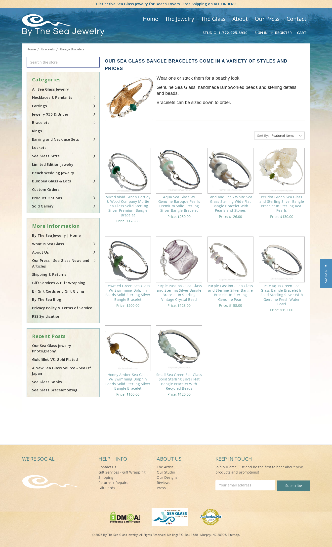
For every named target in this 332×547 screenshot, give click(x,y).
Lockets (39, 147)
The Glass (213, 18)
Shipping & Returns (49, 274)
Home (150, 18)
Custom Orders (46, 189)
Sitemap (233, 534)
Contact (296, 18)
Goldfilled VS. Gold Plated (55, 359)
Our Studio (166, 472)
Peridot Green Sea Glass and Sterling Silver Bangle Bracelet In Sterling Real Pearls (281, 204)
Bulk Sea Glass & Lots (64, 180)
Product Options (64, 197)
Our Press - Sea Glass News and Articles (64, 263)
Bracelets (64, 122)
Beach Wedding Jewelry (53, 172)
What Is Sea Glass (64, 243)
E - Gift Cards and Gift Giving (58, 291)
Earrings (64, 105)
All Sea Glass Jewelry (50, 89)
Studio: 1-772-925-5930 (225, 32)
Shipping (105, 477)
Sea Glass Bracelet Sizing (55, 389)
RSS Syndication (46, 316)
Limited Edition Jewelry (52, 164)
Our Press (267, 18)
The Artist (165, 467)
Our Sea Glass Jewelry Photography (51, 348)
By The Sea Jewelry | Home (56, 235)
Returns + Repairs (113, 482)
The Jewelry (179, 18)
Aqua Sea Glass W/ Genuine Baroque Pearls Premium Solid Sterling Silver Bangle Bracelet (179, 204)
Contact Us (107, 467)
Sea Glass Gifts (64, 155)
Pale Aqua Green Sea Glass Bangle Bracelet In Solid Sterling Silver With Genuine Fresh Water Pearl (281, 294)
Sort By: (263, 135)
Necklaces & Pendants (64, 97)
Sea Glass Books (47, 381)
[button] (326, 273)
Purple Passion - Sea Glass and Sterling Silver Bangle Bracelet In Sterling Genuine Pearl (230, 292)
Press (161, 487)
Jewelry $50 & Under (64, 114)
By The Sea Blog (46, 299)
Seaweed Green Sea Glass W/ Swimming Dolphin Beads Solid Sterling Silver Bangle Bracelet (128, 292)
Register (283, 32)
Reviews (163, 482)
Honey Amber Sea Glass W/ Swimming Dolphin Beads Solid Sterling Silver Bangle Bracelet (128, 381)
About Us (64, 252)
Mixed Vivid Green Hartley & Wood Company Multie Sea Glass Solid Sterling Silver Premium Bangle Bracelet (128, 206)
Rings (37, 130)
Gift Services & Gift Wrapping (58, 282)
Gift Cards (106, 487)
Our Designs (167, 477)
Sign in (261, 32)
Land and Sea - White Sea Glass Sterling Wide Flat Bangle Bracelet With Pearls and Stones (230, 204)
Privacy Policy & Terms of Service (62, 307)
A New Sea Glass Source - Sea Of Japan (61, 370)
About (240, 18)
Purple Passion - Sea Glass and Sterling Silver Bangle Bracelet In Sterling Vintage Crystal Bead (179, 292)
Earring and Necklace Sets (64, 139)
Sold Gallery (64, 206)
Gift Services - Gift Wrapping (122, 472)
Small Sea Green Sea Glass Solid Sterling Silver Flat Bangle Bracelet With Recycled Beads (179, 381)
